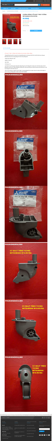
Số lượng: (24, 30)
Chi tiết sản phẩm (6, 48)
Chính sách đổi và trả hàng (31, 428)
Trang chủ (3, 11)
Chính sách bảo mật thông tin (31, 430)
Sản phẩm (7, 417)
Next (22, 42)
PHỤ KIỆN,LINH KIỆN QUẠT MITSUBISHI (12, 11)
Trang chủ (4, 417)
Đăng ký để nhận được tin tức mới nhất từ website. (44, 426)
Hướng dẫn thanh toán (30, 433)
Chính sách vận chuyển (30, 425)
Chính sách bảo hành (30, 436)
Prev (1, 42)
